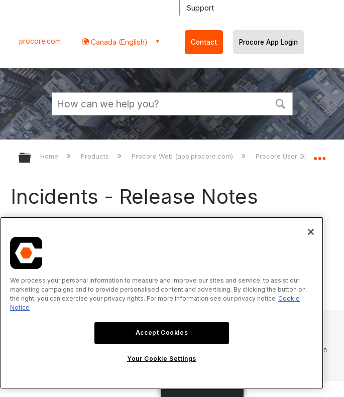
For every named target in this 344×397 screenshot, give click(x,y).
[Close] (311, 232)
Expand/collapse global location (319, 155)
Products (96, 156)
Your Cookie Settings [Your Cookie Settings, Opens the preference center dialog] (161, 358)
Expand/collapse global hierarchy (31, 158)
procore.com (40, 41)
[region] (161, 303)
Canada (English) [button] (118, 42)
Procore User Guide (288, 156)
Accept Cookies (162, 332)
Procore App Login (268, 42)
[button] (281, 103)
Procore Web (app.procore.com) (183, 156)
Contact (204, 42)
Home (50, 156)
